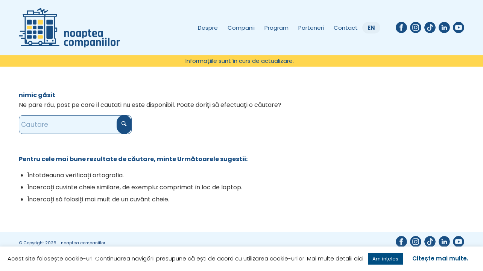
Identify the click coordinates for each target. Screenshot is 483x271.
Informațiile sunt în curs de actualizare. (239, 61)
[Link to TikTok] (430, 27)
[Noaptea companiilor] (69, 27)
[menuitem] (239, 61)
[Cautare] (75, 124)
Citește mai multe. (440, 258)
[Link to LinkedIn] (444, 27)
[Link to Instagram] (415, 27)
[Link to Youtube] (458, 27)
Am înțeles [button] (385, 258)
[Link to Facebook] (401, 27)
